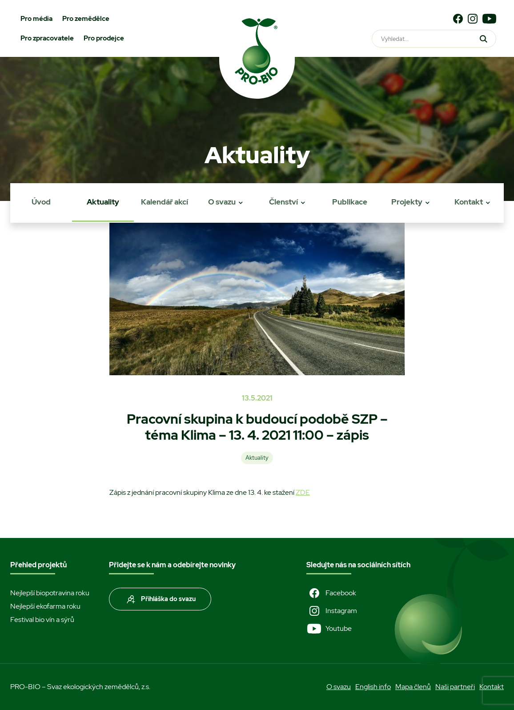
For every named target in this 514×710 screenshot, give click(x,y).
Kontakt (468, 202)
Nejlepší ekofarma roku (45, 606)
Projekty (406, 202)
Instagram (331, 611)
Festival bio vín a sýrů (42, 619)
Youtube (329, 629)
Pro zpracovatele (47, 38)
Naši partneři (455, 686)
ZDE (303, 492)
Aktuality (103, 202)
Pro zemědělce (85, 18)
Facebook (331, 593)
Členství (283, 202)
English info (373, 686)
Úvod (41, 202)
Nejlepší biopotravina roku (49, 593)
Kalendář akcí (164, 202)
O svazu (222, 202)
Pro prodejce (104, 38)
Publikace (349, 202)
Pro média (36, 18)
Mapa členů (413, 686)
